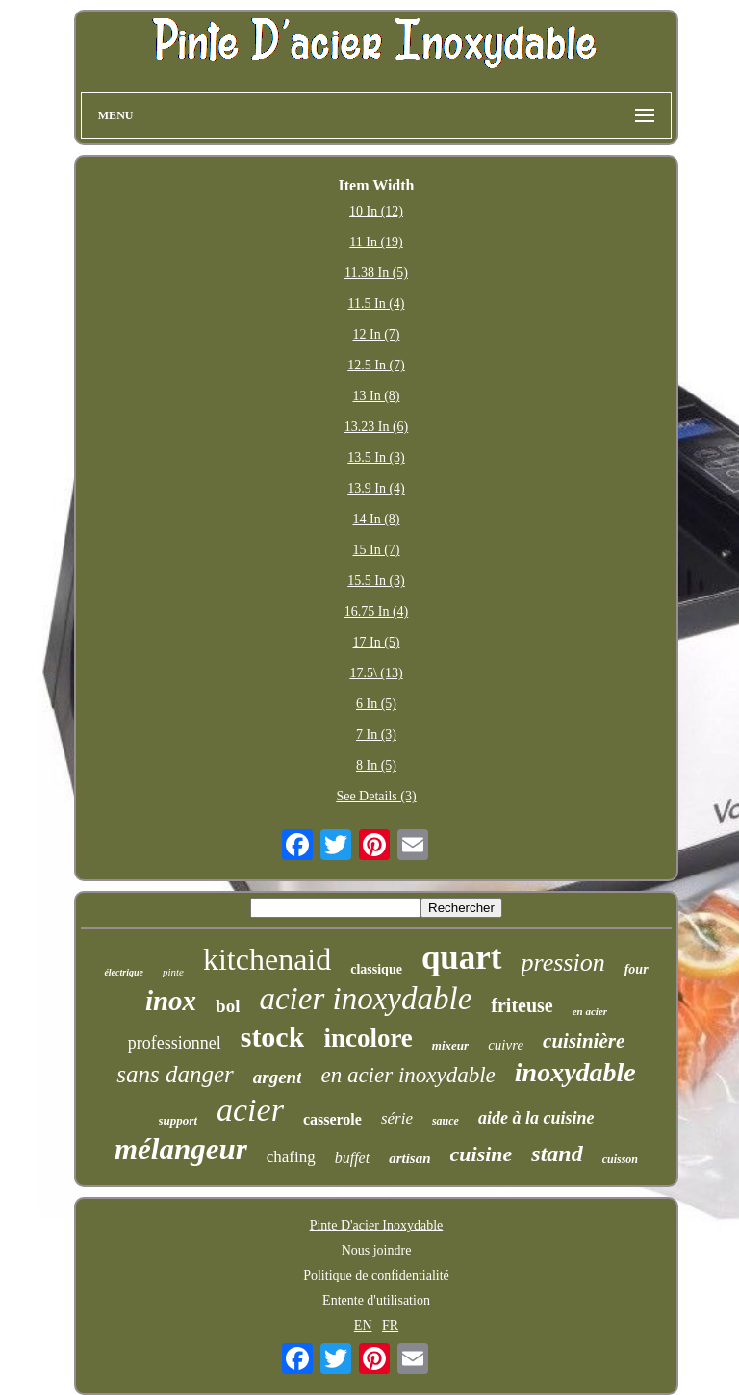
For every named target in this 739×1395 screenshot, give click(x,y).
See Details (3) (376, 796)
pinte (173, 971)
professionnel (174, 1043)
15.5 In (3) (376, 580)
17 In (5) (375, 642)
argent (277, 1077)
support (178, 1120)
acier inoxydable (365, 998)
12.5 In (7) (376, 365)
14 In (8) (375, 519)
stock (273, 1037)
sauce (445, 1121)
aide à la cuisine (536, 1118)
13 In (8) (375, 396)
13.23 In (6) (376, 426)
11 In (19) (375, 242)
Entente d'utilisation (376, 1300)
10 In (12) (376, 211)
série (397, 1118)
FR (390, 1325)
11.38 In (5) (376, 273)
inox (170, 1000)
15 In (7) (375, 550)
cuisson (620, 1159)
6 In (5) (376, 704)
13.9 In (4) (376, 488)
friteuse (521, 1005)
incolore (367, 1038)
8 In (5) (376, 765)
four (636, 969)
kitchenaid (267, 959)
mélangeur (181, 1149)
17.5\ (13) (375, 673)
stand (556, 1153)
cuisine (481, 1154)
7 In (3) (376, 734)
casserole (332, 1119)
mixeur (450, 1045)
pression (563, 962)
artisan (409, 1158)
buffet (352, 1158)
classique (376, 969)
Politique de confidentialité (376, 1275)
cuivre (505, 1045)
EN (363, 1325)
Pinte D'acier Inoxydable (377, 1225)
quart (461, 957)
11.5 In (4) (376, 303)
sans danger (175, 1074)
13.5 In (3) (376, 457)
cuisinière (583, 1041)
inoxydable (575, 1072)
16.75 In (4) (376, 611)
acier (250, 1110)
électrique (123, 972)
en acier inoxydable (407, 1075)
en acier (590, 1011)
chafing (291, 1157)
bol (228, 1006)
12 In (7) (375, 334)
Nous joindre (377, 1250)
